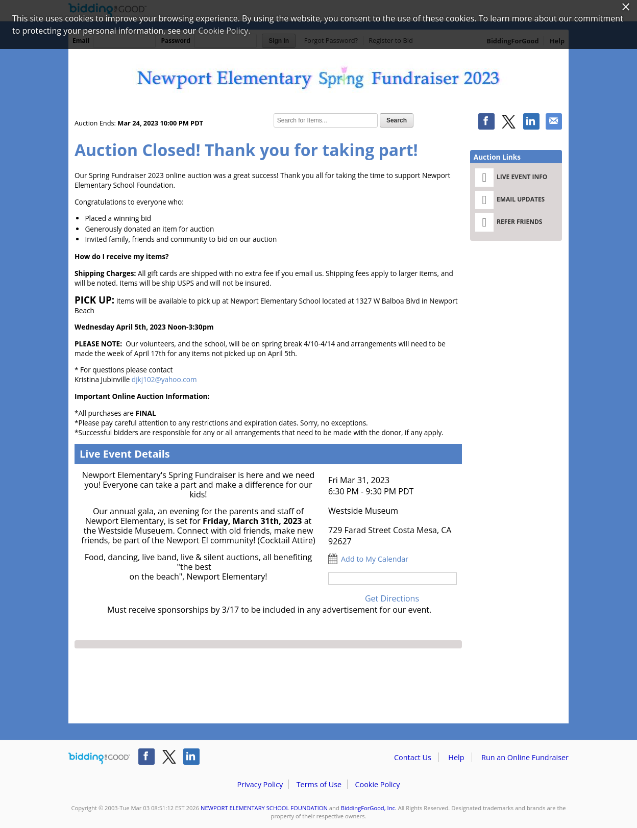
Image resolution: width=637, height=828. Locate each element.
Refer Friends (508, 222)
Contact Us (412, 757)
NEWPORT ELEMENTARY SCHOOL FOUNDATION (264, 808)
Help (456, 757)
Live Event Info (511, 177)
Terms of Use (319, 784)
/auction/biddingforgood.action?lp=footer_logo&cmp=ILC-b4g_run (99, 758)
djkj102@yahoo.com (164, 379)
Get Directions (392, 598)
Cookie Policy (377, 784)
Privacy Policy (260, 784)
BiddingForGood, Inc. (369, 808)
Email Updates (510, 200)
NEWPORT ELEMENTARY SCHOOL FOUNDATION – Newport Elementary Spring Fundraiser (318, 77)
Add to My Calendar (374, 559)
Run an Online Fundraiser (525, 757)
